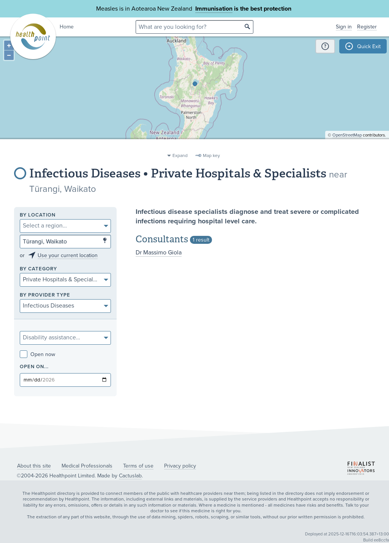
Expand (180, 155)
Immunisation (213, 9)
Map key (211, 155)
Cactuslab (130, 475)
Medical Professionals (87, 466)
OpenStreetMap (347, 146)
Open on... (34, 366)
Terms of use (138, 466)
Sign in (344, 27)
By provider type (45, 295)
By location (37, 215)
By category (38, 269)
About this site (34, 466)
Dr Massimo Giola (159, 252)
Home (67, 27)
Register (367, 27)
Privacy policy (180, 466)
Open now (37, 354)
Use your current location (68, 255)
